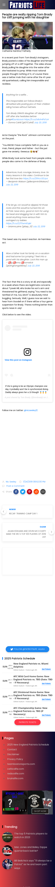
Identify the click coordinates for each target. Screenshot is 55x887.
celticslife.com (15, 769)
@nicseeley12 (31, 410)
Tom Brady (25, 397)
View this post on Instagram (18, 360)
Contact (12, 749)
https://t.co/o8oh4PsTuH (36, 119)
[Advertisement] (27, 446)
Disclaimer (13, 754)
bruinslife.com (15, 778)
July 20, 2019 (40, 122)
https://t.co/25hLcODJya (35, 178)
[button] (16, 491)
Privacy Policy (15, 759)
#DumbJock (17, 119)
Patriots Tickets (27, 722)
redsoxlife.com (15, 773)
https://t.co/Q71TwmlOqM (18, 223)
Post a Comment (15, 485)
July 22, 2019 (12, 184)
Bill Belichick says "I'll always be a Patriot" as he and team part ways (32, 864)
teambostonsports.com (21, 764)
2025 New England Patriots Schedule (28, 744)
